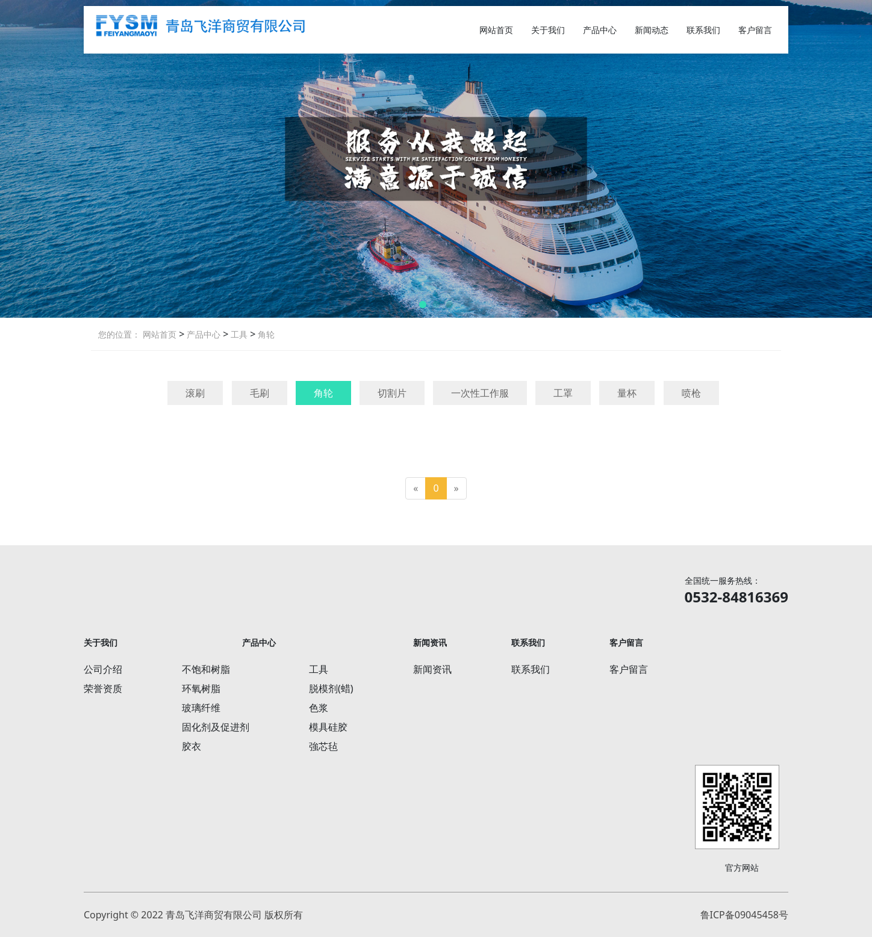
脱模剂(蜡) (331, 688)
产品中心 (600, 30)
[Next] (456, 488)
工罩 (563, 393)
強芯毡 (323, 746)
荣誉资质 (103, 688)
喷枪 (691, 393)
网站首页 (496, 30)
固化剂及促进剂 (215, 727)
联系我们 (703, 30)
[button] (422, 304)
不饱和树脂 (206, 669)
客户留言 (755, 30)
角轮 (265, 334)
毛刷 (259, 393)
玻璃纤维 (201, 707)
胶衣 (191, 746)
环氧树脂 (201, 688)
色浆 (318, 707)
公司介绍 (103, 669)
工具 (238, 334)
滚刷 (195, 393)
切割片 (392, 393)
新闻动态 (651, 30)
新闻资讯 (432, 669)
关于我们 (548, 30)
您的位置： (119, 334)
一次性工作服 (480, 393)
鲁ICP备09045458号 (744, 914)
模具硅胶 (328, 727)
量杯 (627, 393)
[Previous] (415, 488)
